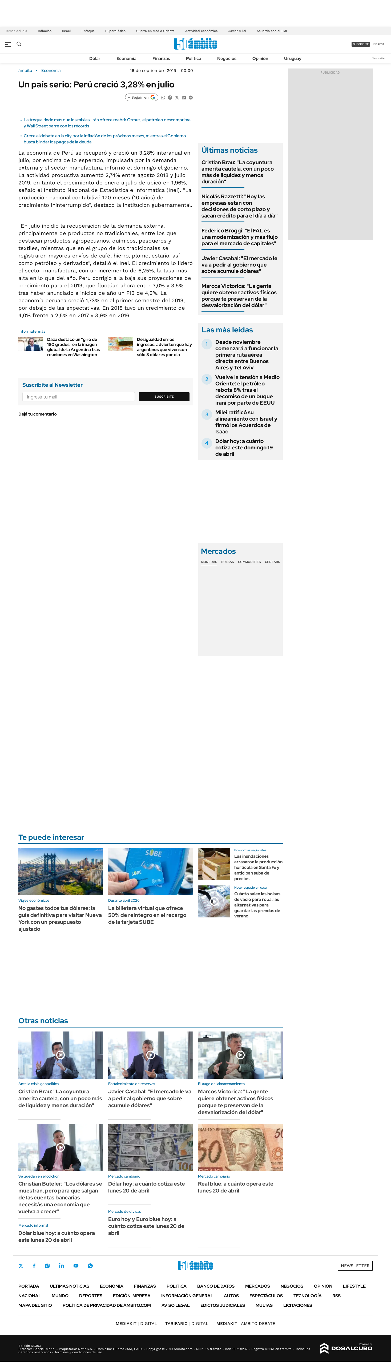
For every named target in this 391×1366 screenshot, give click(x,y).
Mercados (257, 1286)
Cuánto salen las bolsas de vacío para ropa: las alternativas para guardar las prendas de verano (257, 905)
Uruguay (292, 58)
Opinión (260, 58)
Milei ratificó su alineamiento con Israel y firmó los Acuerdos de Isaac (246, 422)
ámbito (25, 70)
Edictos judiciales (222, 1305)
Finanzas (161, 58)
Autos (231, 1296)
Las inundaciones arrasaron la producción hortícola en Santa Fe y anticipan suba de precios (258, 867)
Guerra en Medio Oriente (155, 31)
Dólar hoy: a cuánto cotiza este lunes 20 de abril (146, 1187)
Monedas (209, 562)
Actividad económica (201, 31)
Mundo (60, 1296)
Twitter (21, 1266)
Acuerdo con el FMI (272, 31)
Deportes (90, 1296)
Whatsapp (90, 1265)
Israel (66, 31)
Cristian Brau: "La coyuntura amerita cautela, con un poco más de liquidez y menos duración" (237, 172)
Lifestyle (354, 1286)
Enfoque (88, 31)
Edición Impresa (132, 1296)
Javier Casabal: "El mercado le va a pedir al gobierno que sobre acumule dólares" (239, 265)
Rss (336, 1296)
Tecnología (307, 1296)
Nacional (29, 1296)
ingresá (378, 44)
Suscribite (164, 396)
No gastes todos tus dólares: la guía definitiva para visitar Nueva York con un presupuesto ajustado (60, 918)
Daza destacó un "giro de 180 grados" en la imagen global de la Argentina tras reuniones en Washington (73, 347)
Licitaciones (297, 1305)
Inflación (44, 31)
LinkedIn (61, 1265)
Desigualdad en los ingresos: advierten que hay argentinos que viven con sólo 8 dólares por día (164, 347)
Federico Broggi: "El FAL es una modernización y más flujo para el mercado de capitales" (239, 237)
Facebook (34, 1265)
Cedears (272, 562)
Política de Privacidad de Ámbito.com (107, 1305)
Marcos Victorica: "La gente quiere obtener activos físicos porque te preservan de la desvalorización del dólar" (239, 296)
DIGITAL (136, 1323)
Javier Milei (237, 31)
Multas (264, 1305)
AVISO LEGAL (176, 1305)
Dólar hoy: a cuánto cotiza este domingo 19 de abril (244, 447)
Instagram (47, 1265)
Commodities (249, 562)
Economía (126, 58)
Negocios (226, 58)
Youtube (76, 1266)
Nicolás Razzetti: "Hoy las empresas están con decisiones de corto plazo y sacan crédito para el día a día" (239, 206)
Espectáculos (266, 1296)
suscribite (361, 44)
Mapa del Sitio (35, 1305)
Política (193, 58)
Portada (28, 1286)
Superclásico (115, 31)
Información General (187, 1296)
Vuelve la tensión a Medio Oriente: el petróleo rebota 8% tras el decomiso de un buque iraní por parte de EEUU (247, 390)
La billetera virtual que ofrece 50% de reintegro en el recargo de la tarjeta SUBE (147, 915)
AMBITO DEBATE (245, 1323)
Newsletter (379, 58)
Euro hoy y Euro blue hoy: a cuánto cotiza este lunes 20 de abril (146, 1226)
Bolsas (227, 562)
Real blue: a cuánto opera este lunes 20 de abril (235, 1187)
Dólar (94, 58)
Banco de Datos (216, 1286)
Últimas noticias (69, 1286)
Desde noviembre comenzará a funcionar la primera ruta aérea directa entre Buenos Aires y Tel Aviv (246, 355)
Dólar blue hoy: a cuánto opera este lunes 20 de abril (56, 1236)
